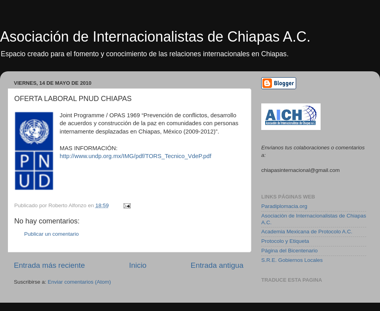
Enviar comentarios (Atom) (79, 282)
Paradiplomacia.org (284, 206)
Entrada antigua (217, 265)
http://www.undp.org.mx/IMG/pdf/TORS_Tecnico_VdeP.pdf (135, 156)
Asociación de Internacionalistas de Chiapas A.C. (155, 37)
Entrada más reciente (49, 265)
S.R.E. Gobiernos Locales (292, 260)
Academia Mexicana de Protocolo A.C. (306, 232)
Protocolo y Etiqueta (285, 241)
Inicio (137, 265)
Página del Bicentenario (289, 251)
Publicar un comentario (51, 234)
